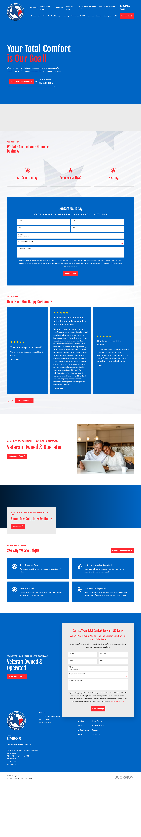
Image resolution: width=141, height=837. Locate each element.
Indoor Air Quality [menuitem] (94, 16)
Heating (80, 735)
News (80, 726)
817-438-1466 (125, 7)
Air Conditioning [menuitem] (54, 16)
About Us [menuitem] (41, 16)
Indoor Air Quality (98, 721)
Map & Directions (45, 722)
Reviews (59, 8)
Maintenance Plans (14, 456)
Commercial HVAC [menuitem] (78, 16)
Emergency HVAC (98, 726)
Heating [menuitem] (66, 16)
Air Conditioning (83, 730)
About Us (81, 721)
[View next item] (12, 401)
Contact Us (126, 16)
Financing (34, 8)
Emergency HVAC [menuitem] (110, 16)
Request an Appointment (21, 82)
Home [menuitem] (33, 16)
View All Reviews (24, 401)
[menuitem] (9, 778)
